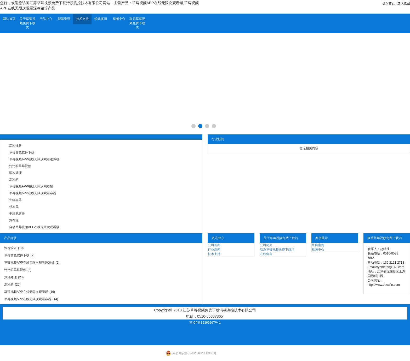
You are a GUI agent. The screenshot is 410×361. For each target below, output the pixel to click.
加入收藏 (403, 3)
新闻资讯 (64, 19)
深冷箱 (14, 179)
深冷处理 (15, 173)
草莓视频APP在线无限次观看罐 (31, 186)
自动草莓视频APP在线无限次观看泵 (34, 227)
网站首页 (9, 19)
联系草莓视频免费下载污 (137, 23)
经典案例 (100, 19)
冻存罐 (14, 220)
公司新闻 (214, 245)
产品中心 (45, 19)
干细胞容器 (17, 213)
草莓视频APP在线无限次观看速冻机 (34, 159)
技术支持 (82, 19)
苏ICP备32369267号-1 (205, 322)
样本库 (14, 207)
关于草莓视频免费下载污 (27, 23)
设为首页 (388, 3)
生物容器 (15, 200)
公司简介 (266, 245)
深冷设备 (15, 145)
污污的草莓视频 (20, 166)
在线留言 (266, 254)
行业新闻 (214, 249)
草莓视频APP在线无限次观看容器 (32, 193)
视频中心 (119, 19)
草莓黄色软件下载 (21, 152)
